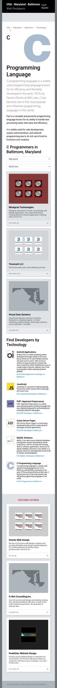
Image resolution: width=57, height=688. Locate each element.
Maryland (20, 4)
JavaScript (22, 384)
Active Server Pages (26, 420)
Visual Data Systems (20, 314)
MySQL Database (25, 438)
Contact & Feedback (38, 684)
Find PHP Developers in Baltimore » (30, 413)
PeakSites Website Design (22, 653)
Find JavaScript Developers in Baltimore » (32, 394)
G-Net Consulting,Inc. (20, 596)
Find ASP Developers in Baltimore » (29, 430)
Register (44, 8)
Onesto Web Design (19, 539)
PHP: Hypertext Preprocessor (30, 401)
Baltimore (29, 27)
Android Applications (26, 352)
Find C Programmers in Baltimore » (29, 481)
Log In (44, 5)
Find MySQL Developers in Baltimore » (31, 456)
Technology (41, 27)
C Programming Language (29, 463)
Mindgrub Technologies (21, 207)
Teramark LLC (16, 264)
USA (9, 4)
